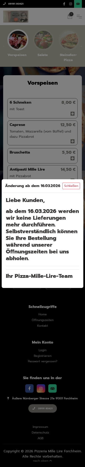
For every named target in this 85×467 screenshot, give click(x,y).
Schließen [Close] (71, 186)
